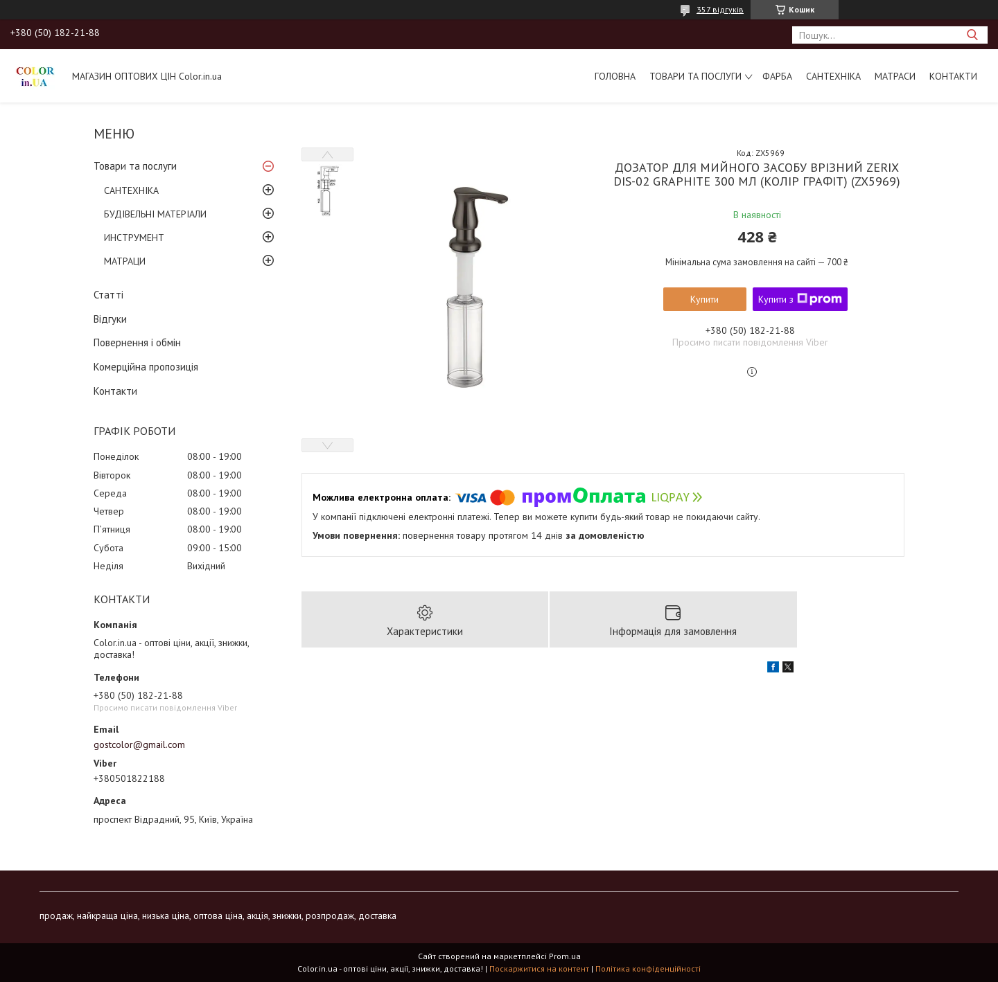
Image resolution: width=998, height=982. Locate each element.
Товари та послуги (695, 76)
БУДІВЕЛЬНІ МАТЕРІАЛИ (155, 214)
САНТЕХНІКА (833, 76)
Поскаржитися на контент (539, 968)
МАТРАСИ (895, 76)
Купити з (800, 299)
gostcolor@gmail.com (139, 744)
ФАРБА (777, 76)
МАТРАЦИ (125, 261)
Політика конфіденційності (648, 968)
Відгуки (110, 318)
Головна (615, 76)
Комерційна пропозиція (146, 366)
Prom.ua (565, 956)
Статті (108, 294)
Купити (704, 299)
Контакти (953, 76)
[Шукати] (972, 35)
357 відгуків (720, 9)
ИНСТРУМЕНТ (134, 237)
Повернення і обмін (137, 342)
